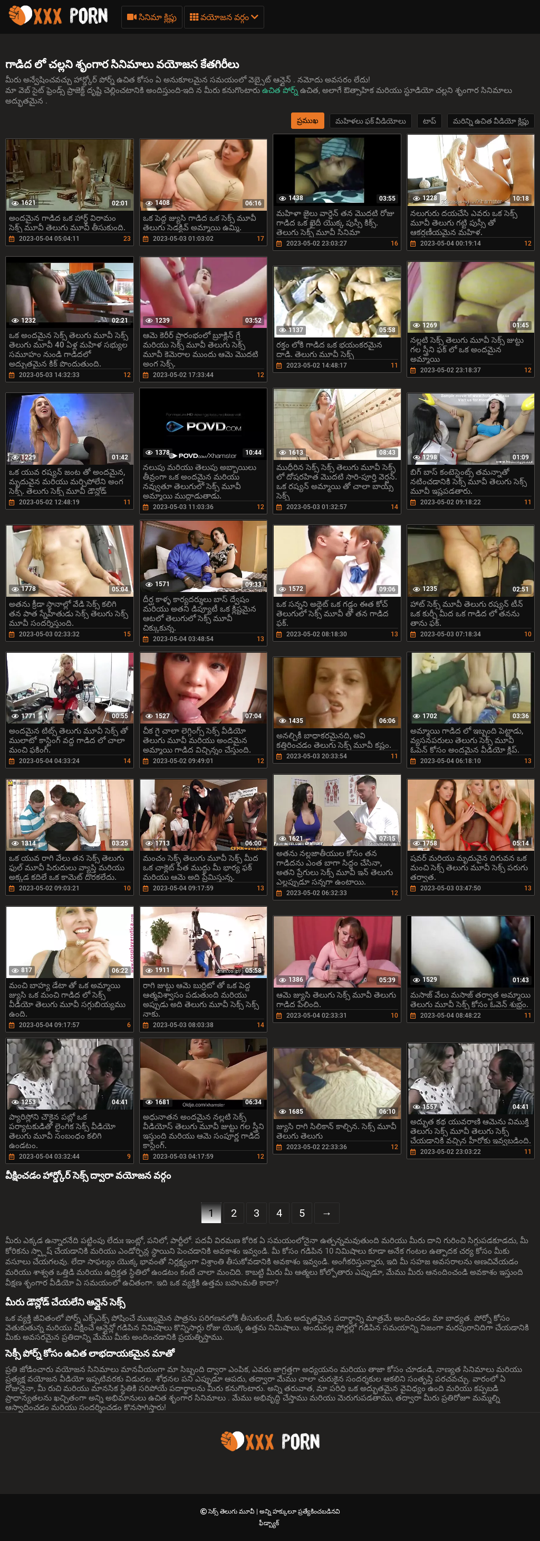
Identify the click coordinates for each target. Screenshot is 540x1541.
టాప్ (429, 121)
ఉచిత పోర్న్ (281, 90)
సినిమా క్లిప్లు (152, 17)
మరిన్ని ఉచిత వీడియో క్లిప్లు (491, 121)
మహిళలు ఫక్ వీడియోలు (370, 121)
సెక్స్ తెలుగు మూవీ (232, 1511)
